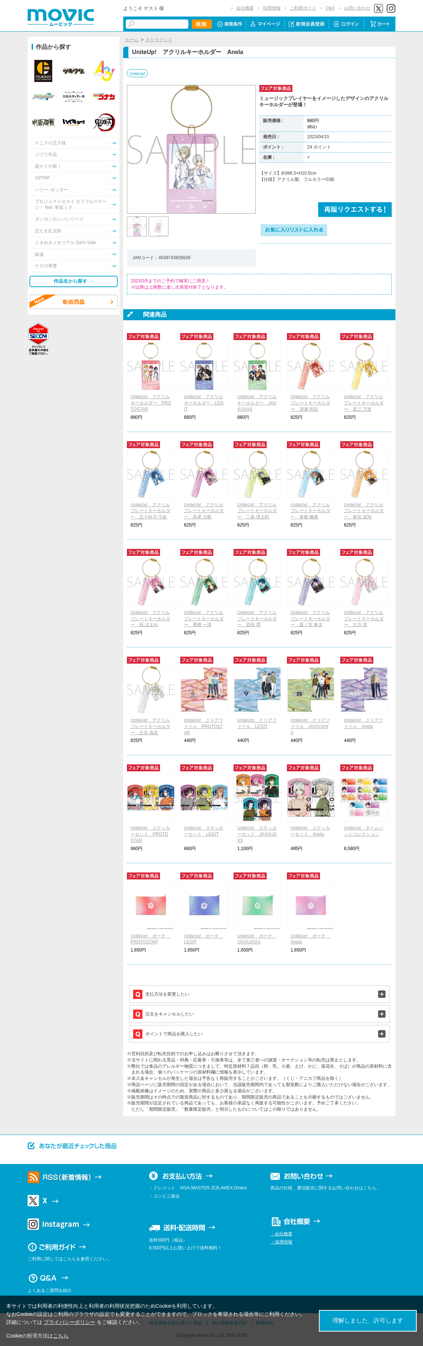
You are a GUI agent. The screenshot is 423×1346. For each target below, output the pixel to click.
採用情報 (272, 8)
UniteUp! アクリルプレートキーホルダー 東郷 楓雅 (310, 511)
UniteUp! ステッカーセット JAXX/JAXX (257, 834)
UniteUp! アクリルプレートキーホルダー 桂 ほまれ (150, 619)
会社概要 (245, 8)
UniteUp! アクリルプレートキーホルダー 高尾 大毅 (204, 511)
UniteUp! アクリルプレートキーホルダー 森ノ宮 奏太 (310, 619)
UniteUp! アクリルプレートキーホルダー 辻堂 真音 (150, 726)
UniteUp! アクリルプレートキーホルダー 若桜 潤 (257, 619)
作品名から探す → (73, 281)
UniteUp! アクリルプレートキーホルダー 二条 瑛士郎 (257, 511)
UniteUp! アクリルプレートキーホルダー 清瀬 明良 (310, 403)
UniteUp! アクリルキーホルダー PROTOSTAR (151, 403)
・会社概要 (281, 1233)
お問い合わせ (357, 8)
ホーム (132, 39)
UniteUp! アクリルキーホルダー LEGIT (204, 403)
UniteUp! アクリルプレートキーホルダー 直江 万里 (364, 403)
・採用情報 (281, 1242)
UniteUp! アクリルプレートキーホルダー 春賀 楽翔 (364, 511)
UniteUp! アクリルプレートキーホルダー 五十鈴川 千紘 (150, 511)
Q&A (330, 8)
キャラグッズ (159, 39)
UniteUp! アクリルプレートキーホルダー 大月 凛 (364, 619)
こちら (60, 1336)
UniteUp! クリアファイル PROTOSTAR (203, 726)
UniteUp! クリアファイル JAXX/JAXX (310, 726)
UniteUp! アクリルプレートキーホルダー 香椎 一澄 (204, 619)
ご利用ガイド (303, 8)
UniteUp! (137, 73)
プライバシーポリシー (69, 1322)
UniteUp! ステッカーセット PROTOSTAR (150, 834)
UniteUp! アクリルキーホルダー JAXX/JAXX (257, 403)
